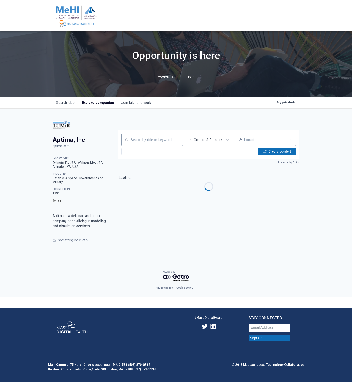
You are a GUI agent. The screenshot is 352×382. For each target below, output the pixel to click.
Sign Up (256, 338)
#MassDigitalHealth (208, 317)
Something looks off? (70, 240)
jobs (65, 103)
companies (98, 103)
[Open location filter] (290, 140)
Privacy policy (164, 287)
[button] (136, 151)
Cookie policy (184, 287)
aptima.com (61, 146)
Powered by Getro (288, 162)
